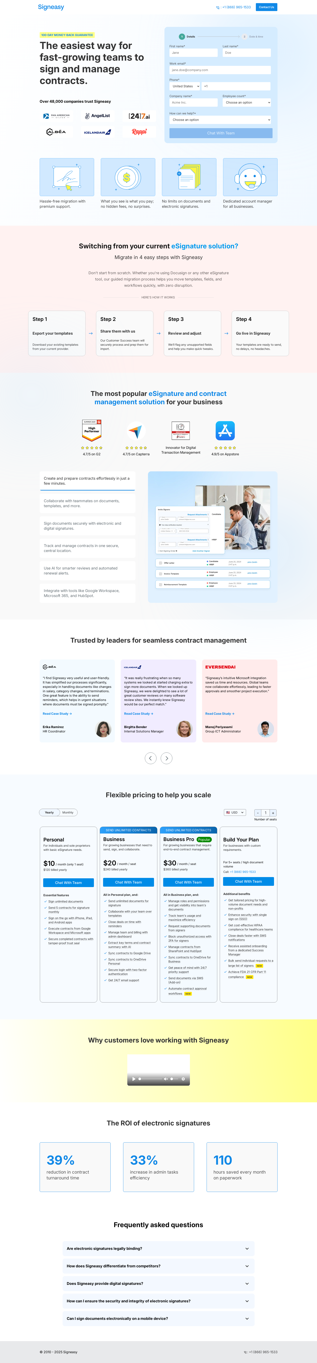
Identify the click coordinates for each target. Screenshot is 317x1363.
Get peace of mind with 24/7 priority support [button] (187, 970)
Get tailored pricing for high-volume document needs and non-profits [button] (247, 904)
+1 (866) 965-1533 (243, 872)
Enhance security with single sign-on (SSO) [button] (247, 917)
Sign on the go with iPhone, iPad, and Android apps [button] (70, 920)
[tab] (87, 481)
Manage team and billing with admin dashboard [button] (128, 934)
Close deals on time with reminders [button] (124, 924)
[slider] (150, 1079)
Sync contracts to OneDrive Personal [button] (127, 961)
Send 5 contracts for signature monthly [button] (69, 910)
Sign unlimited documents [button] (65, 901)
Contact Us (266, 7)
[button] (235, 812)
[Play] (134, 1079)
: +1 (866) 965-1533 (236, 7)
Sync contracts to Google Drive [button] (129, 953)
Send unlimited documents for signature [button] (128, 903)
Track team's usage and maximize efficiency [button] (184, 917)
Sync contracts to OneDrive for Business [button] (189, 959)
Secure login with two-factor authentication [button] (127, 972)
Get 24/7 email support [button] (123, 980)
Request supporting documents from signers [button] (189, 928)
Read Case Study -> (57, 714)
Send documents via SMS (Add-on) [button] (185, 980)
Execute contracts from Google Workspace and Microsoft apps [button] (69, 930)
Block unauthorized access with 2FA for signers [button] (189, 938)
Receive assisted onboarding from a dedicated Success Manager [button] (247, 950)
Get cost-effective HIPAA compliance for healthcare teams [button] (250, 927)
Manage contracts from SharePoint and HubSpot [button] (185, 949)
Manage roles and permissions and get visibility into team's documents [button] (188, 905)
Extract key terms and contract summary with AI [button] (129, 945)
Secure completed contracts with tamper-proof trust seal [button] (70, 941)
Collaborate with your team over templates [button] (130, 913)
